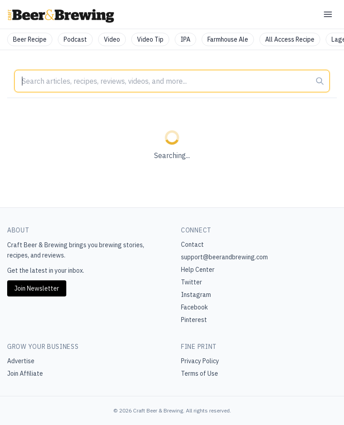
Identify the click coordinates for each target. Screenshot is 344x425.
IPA (185, 39)
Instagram (196, 295)
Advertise (20, 361)
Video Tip (150, 39)
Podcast (75, 39)
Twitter (191, 282)
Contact (192, 244)
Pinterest (194, 320)
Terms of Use (199, 373)
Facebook (194, 307)
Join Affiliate (25, 373)
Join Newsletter (36, 288)
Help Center (198, 270)
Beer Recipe (30, 39)
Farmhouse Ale (227, 39)
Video (112, 39)
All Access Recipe (289, 39)
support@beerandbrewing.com (224, 257)
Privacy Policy (200, 361)
